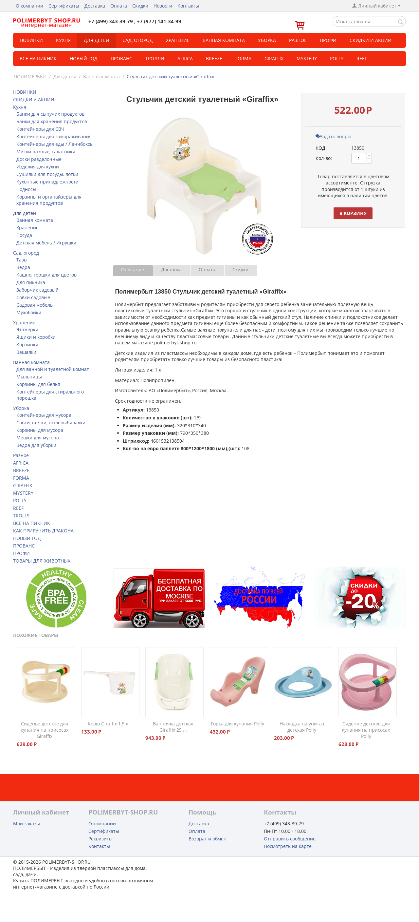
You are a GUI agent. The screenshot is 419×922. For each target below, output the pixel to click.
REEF (361, 58)
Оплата (118, 6)
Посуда (24, 235)
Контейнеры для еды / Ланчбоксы (55, 144)
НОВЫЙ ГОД (27, 538)
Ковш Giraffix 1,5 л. (109, 723)
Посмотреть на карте (288, 846)
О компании (29, 6)
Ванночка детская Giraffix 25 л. (173, 726)
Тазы (21, 260)
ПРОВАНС (24, 546)
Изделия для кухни (37, 166)
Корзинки (27, 344)
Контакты (188, 6)
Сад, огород (137, 40)
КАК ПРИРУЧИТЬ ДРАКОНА (43, 531)
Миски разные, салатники (45, 151)
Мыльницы (29, 377)
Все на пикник (38, 58)
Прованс (121, 58)
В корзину (353, 213)
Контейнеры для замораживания (54, 136)
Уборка (267, 40)
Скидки (140, 6)
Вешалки (26, 352)
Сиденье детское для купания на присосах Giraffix (44, 729)
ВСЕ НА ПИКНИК (31, 523)
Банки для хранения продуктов (51, 121)
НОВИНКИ (31, 40)
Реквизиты (100, 839)
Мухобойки (28, 312)
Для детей (96, 40)
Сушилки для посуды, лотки (47, 174)
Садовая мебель (34, 305)
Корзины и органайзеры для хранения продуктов (49, 200)
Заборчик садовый (37, 290)
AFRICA (20, 463)
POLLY (336, 58)
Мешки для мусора (37, 437)
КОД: (321, 148)
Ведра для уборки (36, 445)
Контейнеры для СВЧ (40, 129)
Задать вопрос (334, 136)
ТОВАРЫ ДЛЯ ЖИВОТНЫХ (41, 561)
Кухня (63, 40)
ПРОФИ (21, 553)
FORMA (243, 58)
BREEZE (214, 58)
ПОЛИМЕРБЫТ (30, 76)
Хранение (178, 40)
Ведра (23, 267)
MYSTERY (307, 58)
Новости (163, 6)
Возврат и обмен (208, 839)
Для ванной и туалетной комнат (52, 369)
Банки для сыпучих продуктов (50, 114)
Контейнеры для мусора (43, 415)
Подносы (26, 189)
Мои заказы (26, 823)
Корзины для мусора (39, 430)
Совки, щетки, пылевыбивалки (50, 422)
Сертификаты (63, 6)
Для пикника (30, 282)
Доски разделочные (39, 159)
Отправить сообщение (290, 839)
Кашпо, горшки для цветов (46, 275)
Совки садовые (33, 297)
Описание (132, 269)
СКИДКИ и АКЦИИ (371, 40)
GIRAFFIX (273, 58)
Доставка (94, 6)
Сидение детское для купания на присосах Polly (366, 729)
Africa (185, 58)
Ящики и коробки (36, 337)
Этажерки (27, 329)
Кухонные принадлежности (47, 182)
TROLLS (21, 515)
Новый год (84, 58)
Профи (328, 40)
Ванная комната (224, 40)
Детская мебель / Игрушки (46, 243)
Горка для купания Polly (237, 723)
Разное (298, 40)
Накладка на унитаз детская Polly (302, 726)
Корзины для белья (38, 384)
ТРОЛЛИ (154, 58)
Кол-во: (324, 158)
